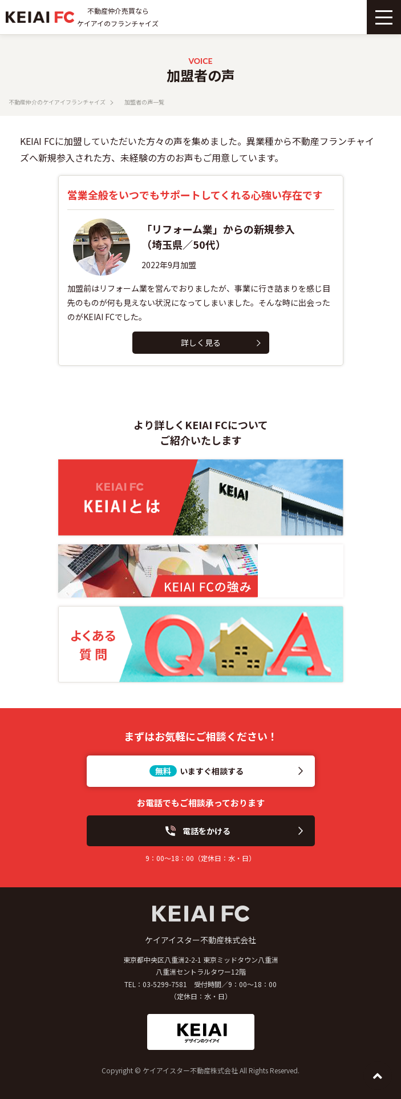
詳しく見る (201, 342)
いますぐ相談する (212, 771)
